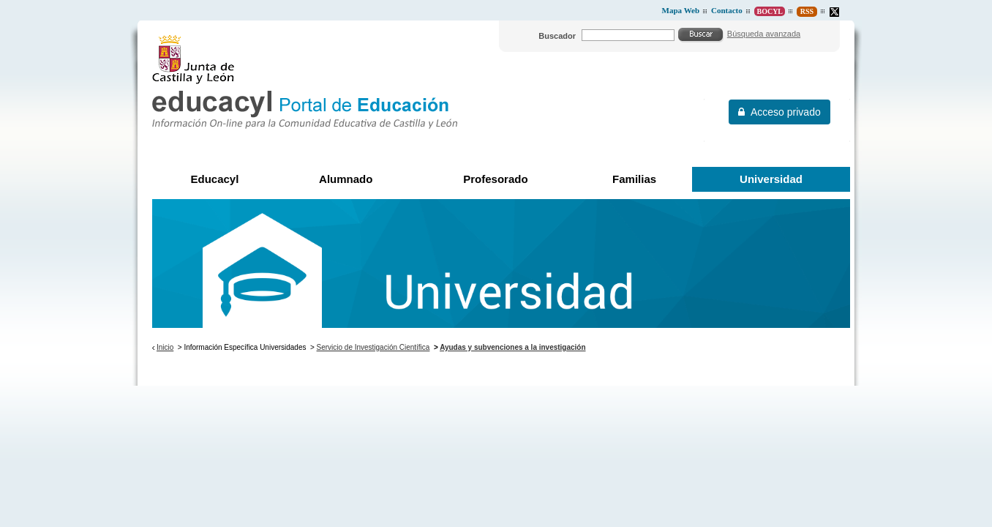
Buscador (557, 35)
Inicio (165, 347)
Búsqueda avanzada (763, 33)
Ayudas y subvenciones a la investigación (512, 347)
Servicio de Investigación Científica (373, 347)
